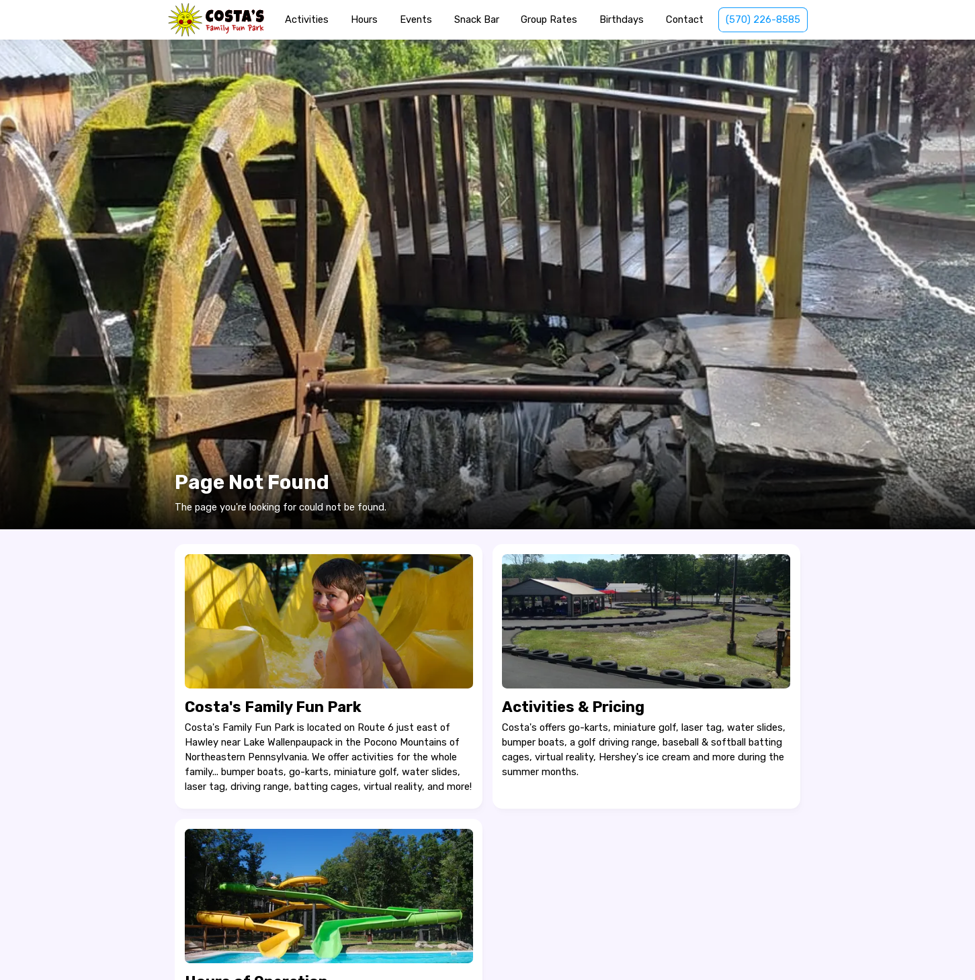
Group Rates (549, 19)
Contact (685, 19)
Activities (307, 19)
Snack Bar (476, 19)
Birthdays (621, 19)
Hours (364, 19)
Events (416, 19)
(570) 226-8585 (763, 19)
